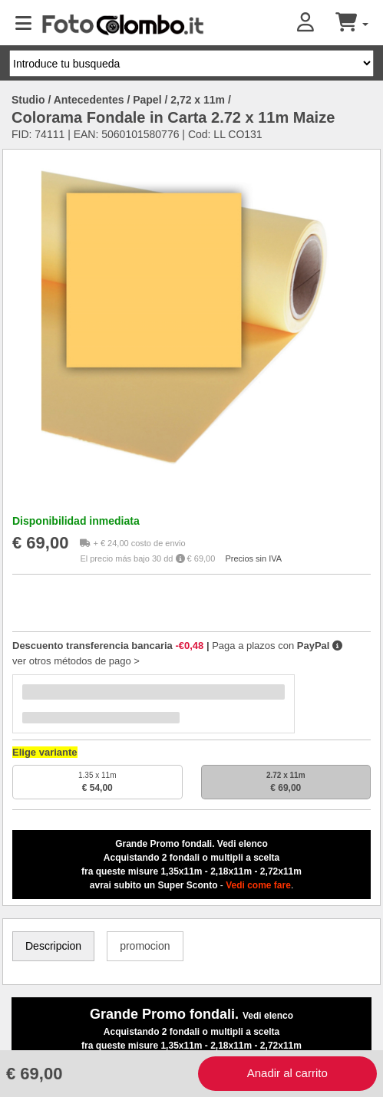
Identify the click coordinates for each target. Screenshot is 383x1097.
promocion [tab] (145, 946)
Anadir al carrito (287, 1072)
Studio (28, 100)
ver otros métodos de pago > (76, 661)
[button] (316, 23)
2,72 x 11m (197, 100)
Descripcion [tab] (53, 946)
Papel (147, 100)
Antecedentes (89, 100)
